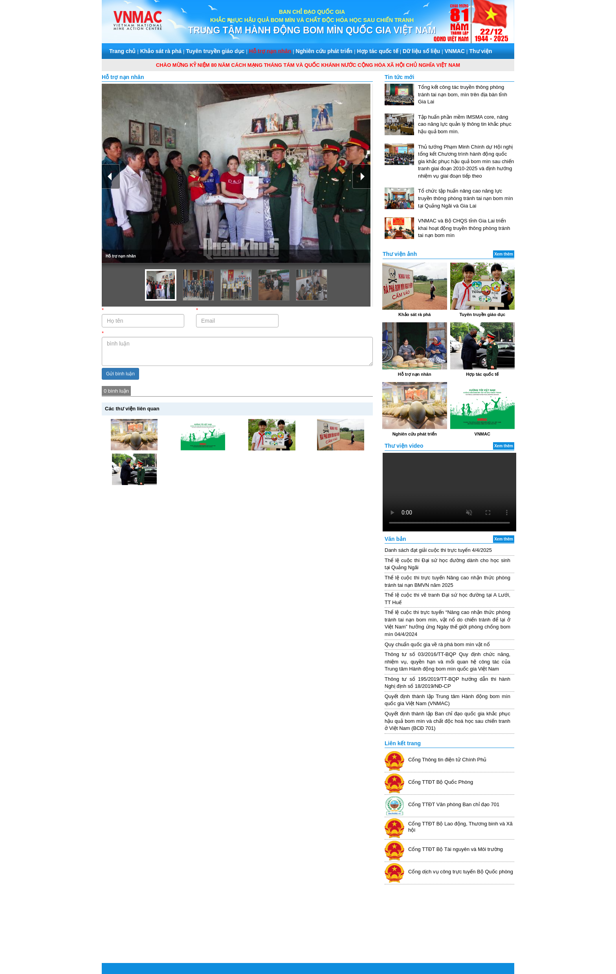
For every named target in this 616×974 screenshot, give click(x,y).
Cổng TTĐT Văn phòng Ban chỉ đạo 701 (453, 804)
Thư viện (480, 51)
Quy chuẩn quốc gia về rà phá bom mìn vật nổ (437, 644)
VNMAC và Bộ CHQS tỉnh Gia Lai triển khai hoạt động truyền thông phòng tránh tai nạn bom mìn (464, 228)
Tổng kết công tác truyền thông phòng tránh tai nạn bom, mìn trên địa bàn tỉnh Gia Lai (462, 94)
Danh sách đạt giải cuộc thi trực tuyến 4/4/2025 (438, 550)
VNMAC (455, 51)
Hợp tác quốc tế (377, 51)
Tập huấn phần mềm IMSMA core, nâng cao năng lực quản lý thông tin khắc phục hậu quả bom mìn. (465, 124)
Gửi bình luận (120, 374)
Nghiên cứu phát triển (324, 51)
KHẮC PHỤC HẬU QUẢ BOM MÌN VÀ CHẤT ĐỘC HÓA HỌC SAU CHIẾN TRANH (312, 20)
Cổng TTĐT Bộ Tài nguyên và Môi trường (455, 849)
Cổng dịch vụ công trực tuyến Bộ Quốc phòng (460, 872)
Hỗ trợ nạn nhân (270, 51)
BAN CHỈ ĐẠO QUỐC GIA (312, 12)
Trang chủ (122, 51)
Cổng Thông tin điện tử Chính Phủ (447, 760)
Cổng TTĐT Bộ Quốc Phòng (440, 782)
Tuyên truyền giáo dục (215, 51)
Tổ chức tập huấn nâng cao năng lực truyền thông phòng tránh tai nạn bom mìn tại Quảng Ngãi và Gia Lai (465, 198)
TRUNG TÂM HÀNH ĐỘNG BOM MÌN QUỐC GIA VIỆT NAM (312, 30)
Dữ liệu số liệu (421, 51)
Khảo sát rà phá (161, 51)
